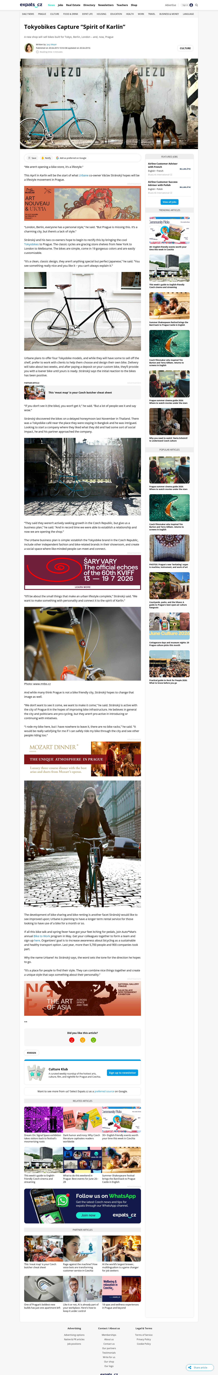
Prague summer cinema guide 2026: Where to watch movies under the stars (168, 401)
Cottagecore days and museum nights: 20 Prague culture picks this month (169, 644)
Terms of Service (144, 1334)
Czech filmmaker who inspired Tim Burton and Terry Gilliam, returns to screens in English (166, 363)
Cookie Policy (144, 1343)
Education (116, 14)
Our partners (109, 1348)
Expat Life (87, 14)
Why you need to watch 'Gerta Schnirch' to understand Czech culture (168, 439)
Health (130, 14)
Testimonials (109, 1352)
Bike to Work (42, 936)
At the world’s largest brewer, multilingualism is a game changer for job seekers (120, 1267)
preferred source (104, 1091)
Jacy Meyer (52, 44)
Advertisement (134, 183)
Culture (54, 14)
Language (188, 14)
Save (32, 158)
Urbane (83, 175)
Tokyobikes (31, 244)
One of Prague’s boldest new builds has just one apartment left (42, 1306)
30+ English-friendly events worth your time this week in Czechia (120, 1137)
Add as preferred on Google (71, 158)
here (37, 940)
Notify (46, 158)
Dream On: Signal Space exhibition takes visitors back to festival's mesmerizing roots (42, 1138)
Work (141, 14)
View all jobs (169, 201)
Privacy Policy (144, 1339)
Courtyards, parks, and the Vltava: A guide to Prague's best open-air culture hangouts (168, 605)
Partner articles (83, 1229)
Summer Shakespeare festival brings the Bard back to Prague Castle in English (118, 1178)
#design (31, 1052)
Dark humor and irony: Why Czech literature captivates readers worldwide (81, 1138)
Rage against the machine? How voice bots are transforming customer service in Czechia (80, 1267)
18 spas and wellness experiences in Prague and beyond (120, 1306)
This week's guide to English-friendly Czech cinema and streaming (39, 1178)
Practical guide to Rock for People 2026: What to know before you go (168, 681)
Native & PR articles (74, 1339)
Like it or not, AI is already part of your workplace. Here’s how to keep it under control (81, 1308)
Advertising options (74, 1334)
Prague (42, 14)
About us (109, 1339)
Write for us (109, 1357)
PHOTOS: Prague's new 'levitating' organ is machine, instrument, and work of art (168, 565)
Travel (151, 14)
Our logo (109, 1366)
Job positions (74, 1343)
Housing (101, 14)
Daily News (28, 14)
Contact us (109, 1343)
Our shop (109, 1361)
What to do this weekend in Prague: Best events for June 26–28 (80, 1178)
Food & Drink (70, 14)
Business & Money (169, 14)
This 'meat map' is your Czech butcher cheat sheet (80, 392)
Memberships (109, 1334)
